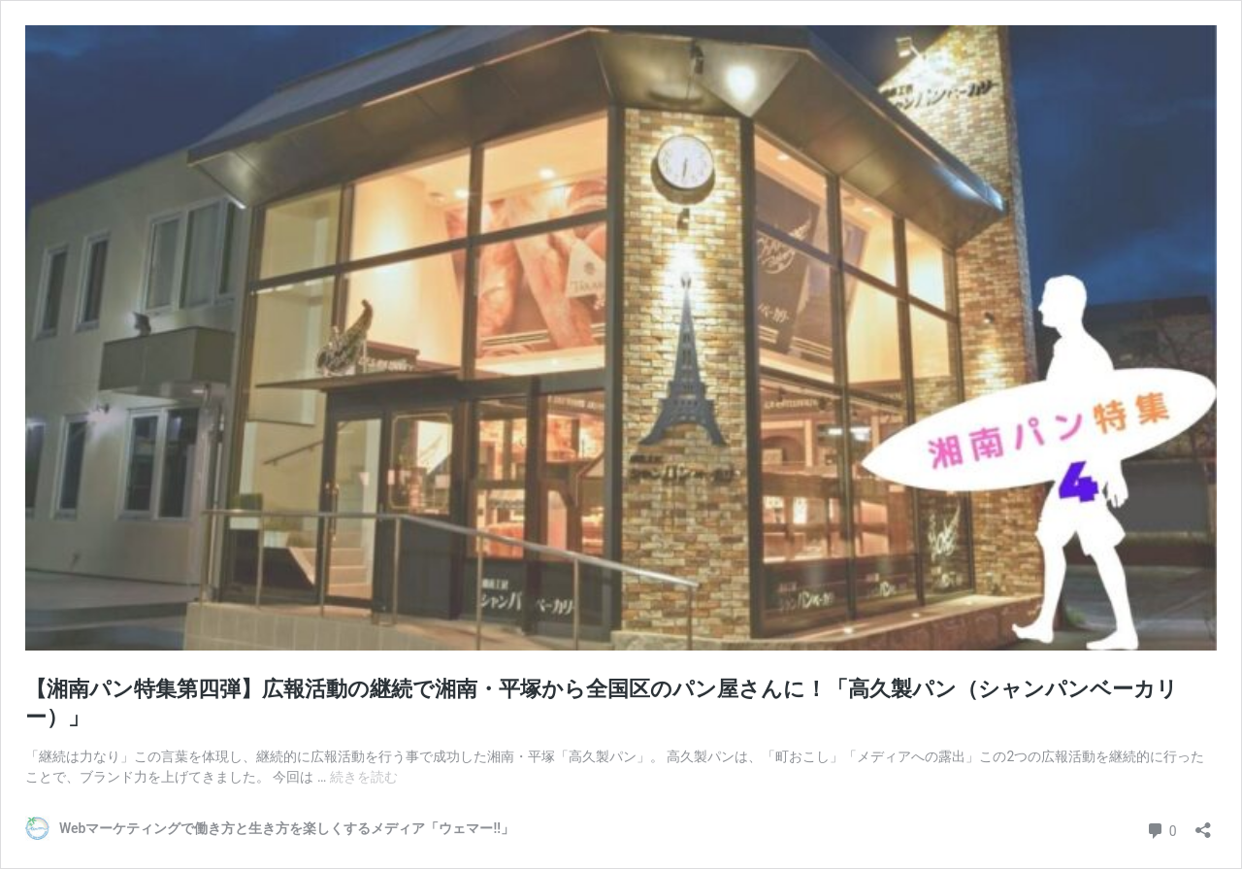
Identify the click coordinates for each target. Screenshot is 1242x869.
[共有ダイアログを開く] (1203, 824)
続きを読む (364, 777)
